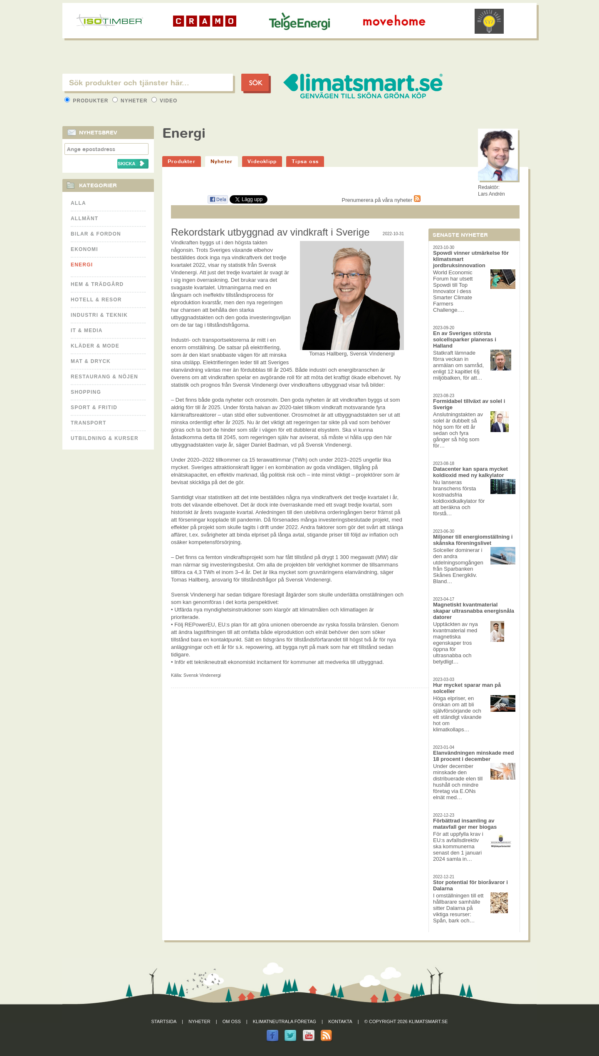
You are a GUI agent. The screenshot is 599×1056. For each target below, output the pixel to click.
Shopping (86, 392)
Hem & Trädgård (97, 284)
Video (164, 101)
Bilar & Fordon (96, 234)
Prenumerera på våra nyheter (381, 200)
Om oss (232, 1021)
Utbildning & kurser (105, 438)
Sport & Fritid (94, 407)
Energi (82, 265)
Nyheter (130, 101)
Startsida (164, 1021)
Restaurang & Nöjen (104, 377)
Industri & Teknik (99, 315)
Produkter (87, 101)
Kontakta (340, 1021)
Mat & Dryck (91, 361)
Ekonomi (84, 249)
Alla (78, 203)
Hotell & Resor (96, 300)
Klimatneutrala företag (284, 1021)
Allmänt (84, 218)
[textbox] (147, 82)
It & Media (87, 330)
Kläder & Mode (95, 346)
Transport (88, 423)
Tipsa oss (305, 161)
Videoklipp (262, 161)
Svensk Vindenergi (202, 675)
